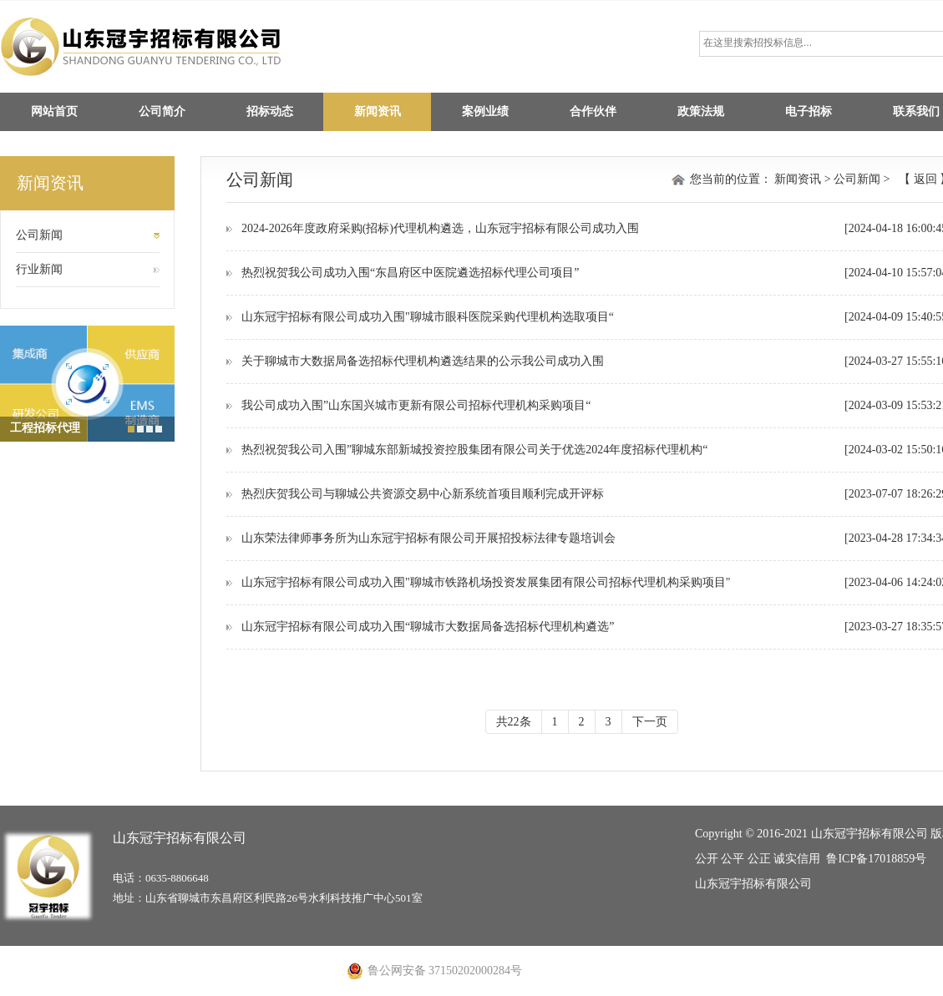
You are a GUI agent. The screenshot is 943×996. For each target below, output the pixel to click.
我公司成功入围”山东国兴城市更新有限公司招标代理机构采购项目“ (416, 405)
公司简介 (162, 111)
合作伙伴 (593, 111)
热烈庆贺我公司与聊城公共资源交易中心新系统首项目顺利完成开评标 (422, 494)
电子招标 (808, 111)
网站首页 (54, 111)
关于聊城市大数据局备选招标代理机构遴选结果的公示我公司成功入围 (422, 361)
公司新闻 (39, 235)
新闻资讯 (377, 111)
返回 (925, 179)
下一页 (649, 721)
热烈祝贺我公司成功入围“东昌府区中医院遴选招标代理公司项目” (410, 272)
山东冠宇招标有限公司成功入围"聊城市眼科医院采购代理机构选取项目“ (427, 317)
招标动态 (269, 111)
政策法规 (700, 111)
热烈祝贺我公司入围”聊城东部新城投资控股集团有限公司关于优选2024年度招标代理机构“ (474, 449)
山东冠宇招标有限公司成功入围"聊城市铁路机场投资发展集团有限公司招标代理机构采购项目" (485, 582)
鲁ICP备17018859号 (876, 858)
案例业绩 (485, 111)
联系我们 (916, 111)
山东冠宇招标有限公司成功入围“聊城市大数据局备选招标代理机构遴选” (427, 626)
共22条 (513, 721)
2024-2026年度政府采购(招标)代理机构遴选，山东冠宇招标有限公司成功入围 (440, 228)
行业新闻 (39, 269)
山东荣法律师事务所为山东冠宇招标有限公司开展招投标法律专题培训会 (428, 538)
